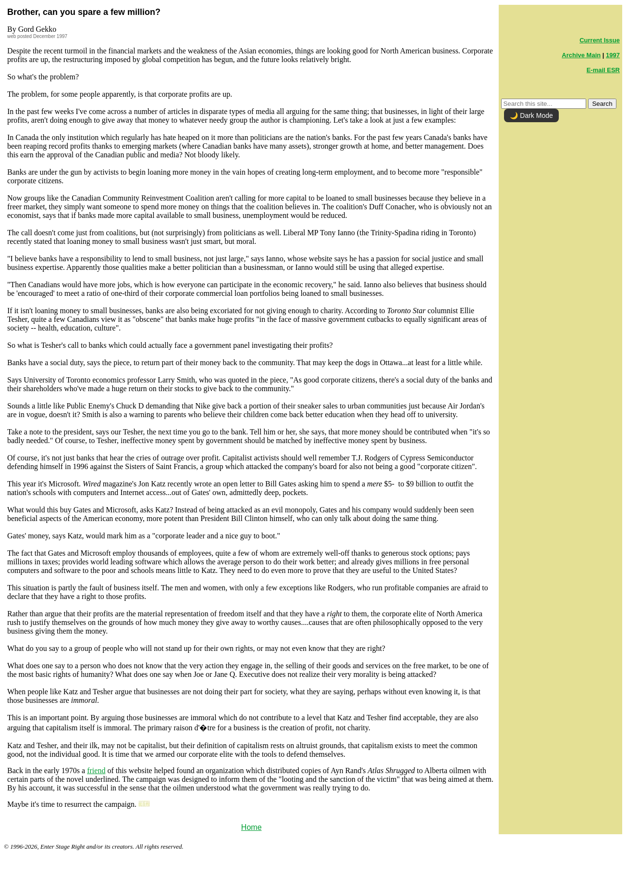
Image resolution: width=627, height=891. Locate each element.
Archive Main (581, 55)
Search (602, 103)
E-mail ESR (603, 70)
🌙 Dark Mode (531, 115)
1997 (613, 55)
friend (96, 770)
